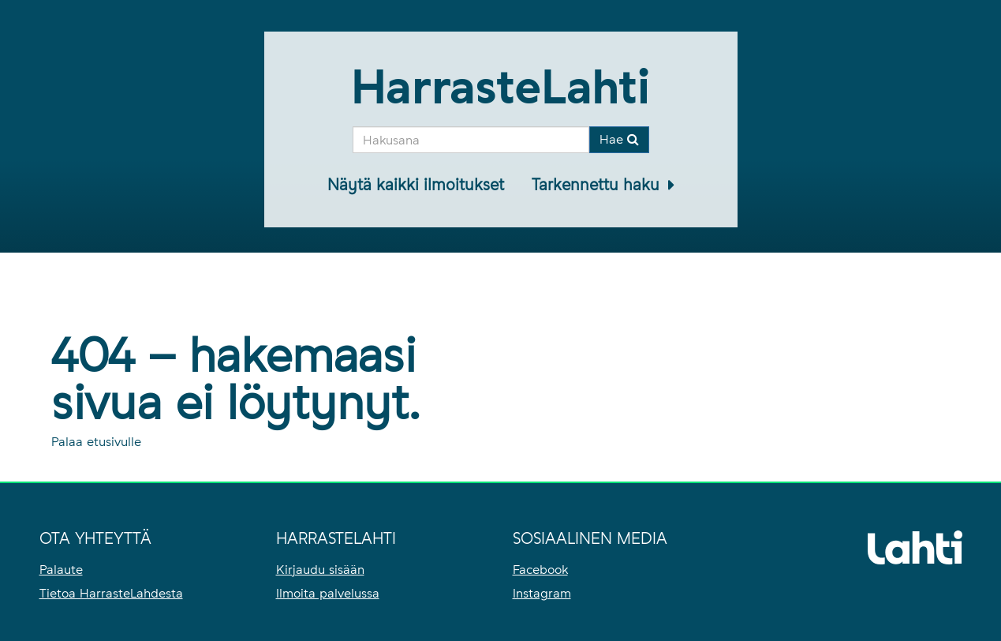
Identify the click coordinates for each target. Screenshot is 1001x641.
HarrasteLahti (500, 86)
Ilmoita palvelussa (327, 593)
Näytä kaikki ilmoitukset (415, 184)
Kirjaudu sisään (320, 569)
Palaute (61, 569)
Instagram (542, 593)
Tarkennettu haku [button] (598, 184)
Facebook (540, 569)
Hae (619, 139)
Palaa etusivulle (96, 441)
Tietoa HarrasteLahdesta (111, 593)
